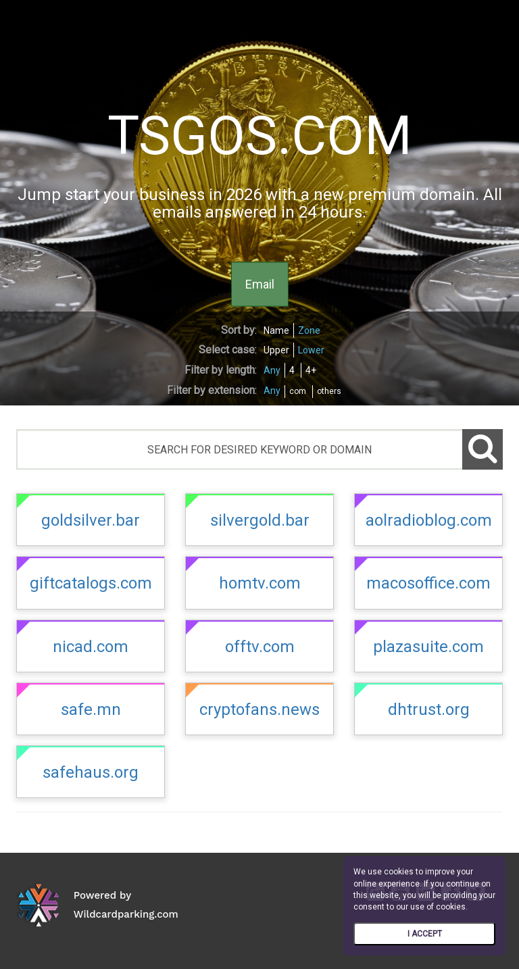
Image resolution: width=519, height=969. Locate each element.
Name (276, 330)
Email (259, 283)
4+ (310, 370)
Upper (276, 350)
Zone (309, 330)
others (329, 391)
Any (272, 370)
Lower (311, 350)
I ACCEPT (424, 934)
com (297, 391)
